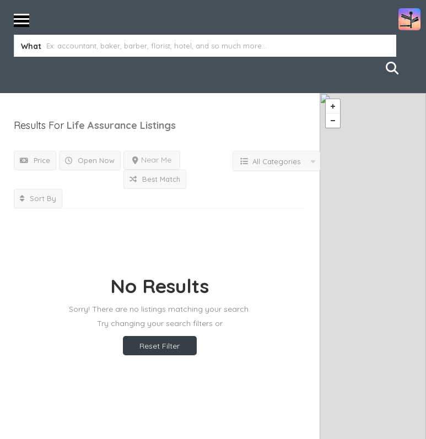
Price (35, 160)
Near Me (151, 160)
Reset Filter (159, 346)
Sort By (38, 198)
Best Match (155, 179)
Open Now (90, 160)
